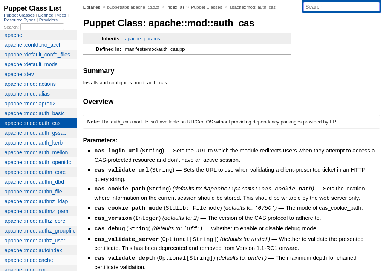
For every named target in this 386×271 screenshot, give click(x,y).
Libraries (91, 7)
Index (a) (175, 7)
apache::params (142, 38)
